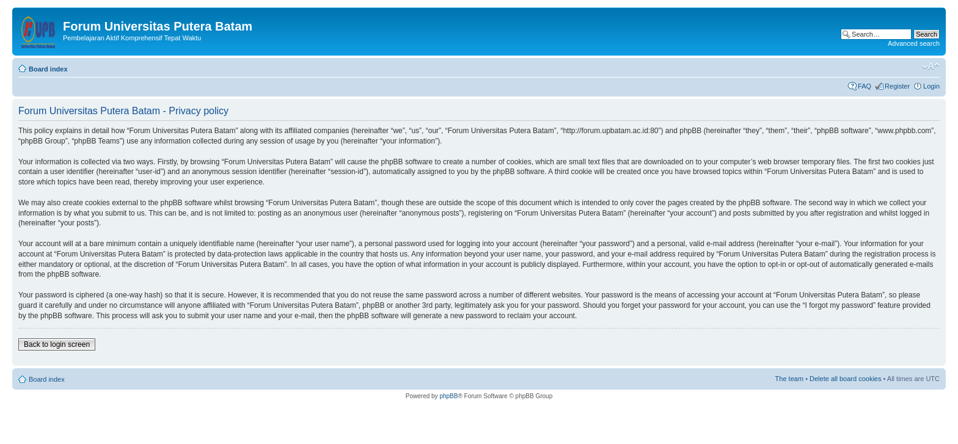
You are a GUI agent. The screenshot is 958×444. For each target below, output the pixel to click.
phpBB (448, 396)
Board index (48, 69)
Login (931, 86)
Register (897, 86)
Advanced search (914, 43)
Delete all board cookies (845, 378)
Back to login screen (57, 344)
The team (789, 378)
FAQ (864, 86)
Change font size (931, 66)
